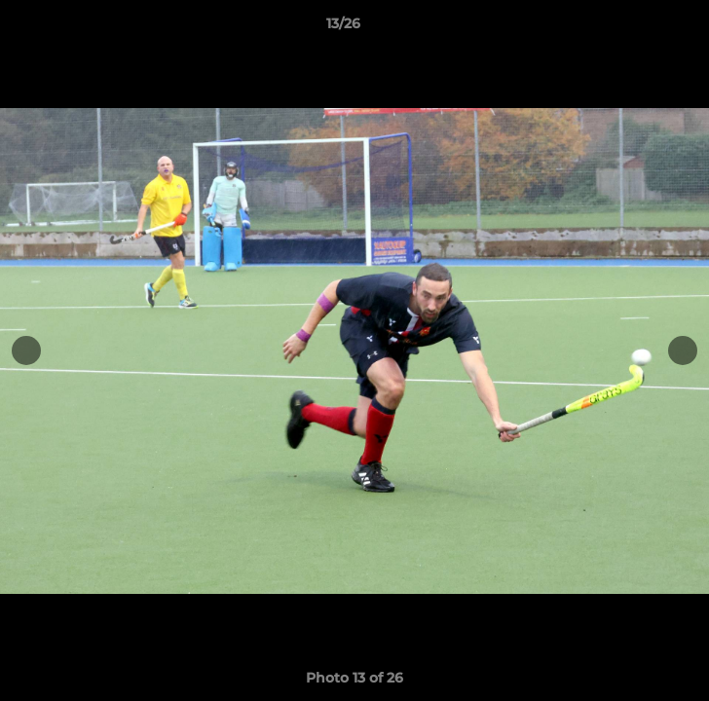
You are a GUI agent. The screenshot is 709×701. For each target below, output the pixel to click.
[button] (639, 28)
